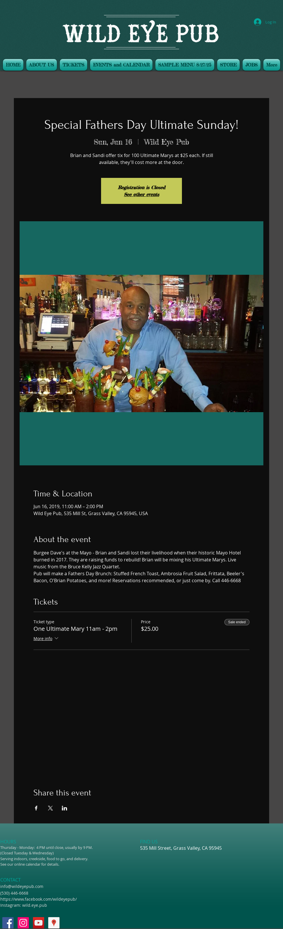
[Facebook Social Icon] (8, 922)
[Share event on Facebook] (36, 808)
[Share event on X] (50, 808)
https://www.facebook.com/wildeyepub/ (38, 899)
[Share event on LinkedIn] (64, 808)
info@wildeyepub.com (21, 886)
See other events (141, 194)
